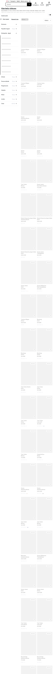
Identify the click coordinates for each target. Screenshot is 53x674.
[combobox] (47, 20)
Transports (13, 1)
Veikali (18, 1)
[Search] (16, 4)
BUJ (30, 1)
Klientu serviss (24, 1)
